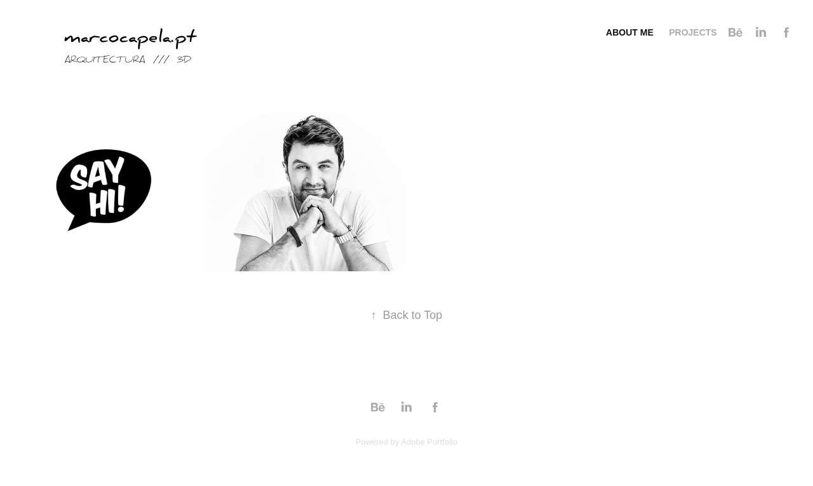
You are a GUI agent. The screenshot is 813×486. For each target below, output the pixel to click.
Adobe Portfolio (429, 442)
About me (630, 32)
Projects (692, 32)
